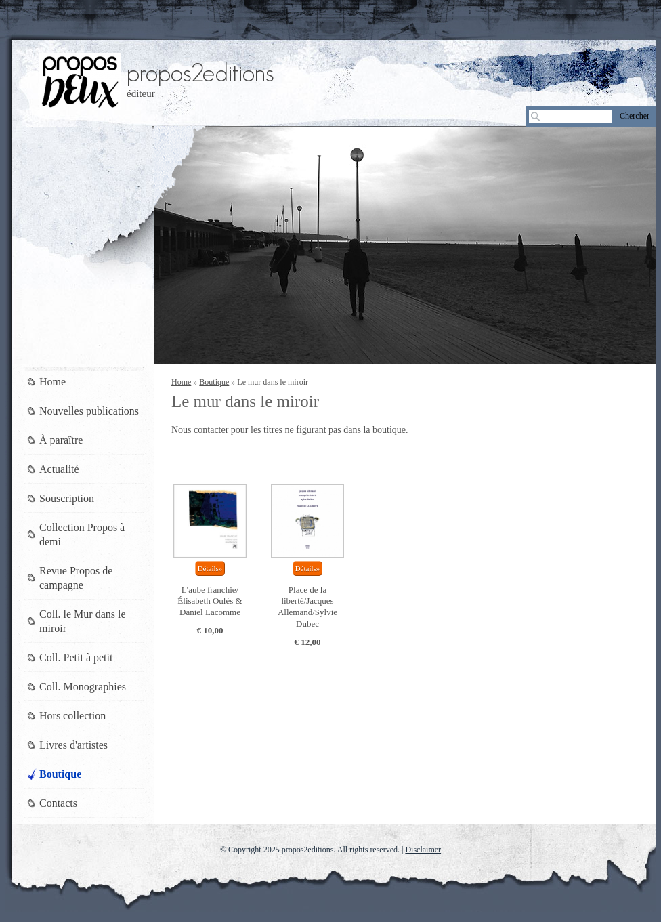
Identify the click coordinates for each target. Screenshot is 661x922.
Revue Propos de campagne (75, 578)
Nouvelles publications (89, 411)
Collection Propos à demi (82, 534)
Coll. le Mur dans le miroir (82, 621)
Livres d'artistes (73, 745)
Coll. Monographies (82, 686)
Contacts (58, 803)
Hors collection (72, 715)
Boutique (214, 382)
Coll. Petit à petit (75, 657)
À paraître (61, 440)
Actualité (59, 469)
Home (181, 382)
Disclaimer (423, 849)
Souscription (66, 498)
